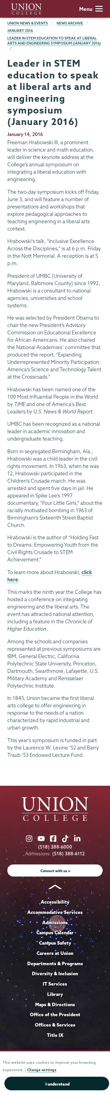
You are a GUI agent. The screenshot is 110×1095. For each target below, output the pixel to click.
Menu (91, 9)
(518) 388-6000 (55, 847)
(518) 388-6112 (68, 853)
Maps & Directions (55, 1004)
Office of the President (55, 1014)
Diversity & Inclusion (55, 973)
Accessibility (55, 902)
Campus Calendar (55, 932)
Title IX (55, 1035)
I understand (57, 1084)
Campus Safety (55, 943)
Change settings (42, 1070)
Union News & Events (27, 23)
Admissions (55, 922)
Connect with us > (55, 871)
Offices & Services (55, 1025)
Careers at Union (55, 953)
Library (55, 994)
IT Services (55, 984)
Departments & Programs (55, 963)
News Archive (70, 23)
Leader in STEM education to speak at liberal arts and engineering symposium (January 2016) (54, 41)
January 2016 (20, 30)
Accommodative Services (55, 912)
